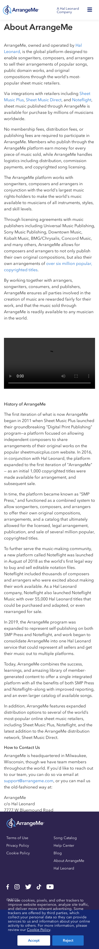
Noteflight (81, 99)
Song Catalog (65, 838)
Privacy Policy (17, 845)
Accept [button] (34, 940)
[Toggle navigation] (91, 10)
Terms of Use (17, 838)
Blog (58, 853)
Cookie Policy (18, 853)
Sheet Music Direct (44, 99)
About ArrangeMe (69, 861)
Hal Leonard (64, 868)
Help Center (64, 845)
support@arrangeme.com (28, 780)
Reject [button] (68, 940)
